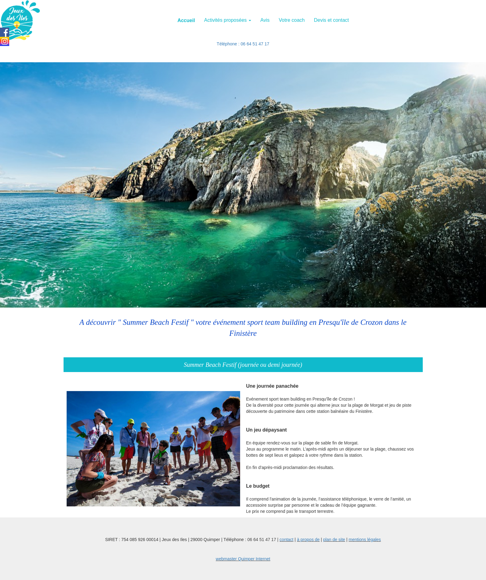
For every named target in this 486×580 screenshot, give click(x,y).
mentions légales (365, 539)
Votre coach (292, 20)
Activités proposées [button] (227, 20)
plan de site (334, 539)
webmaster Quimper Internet (243, 558)
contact (287, 539)
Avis (265, 20)
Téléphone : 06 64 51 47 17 (243, 43)
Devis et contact (331, 20)
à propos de (308, 539)
